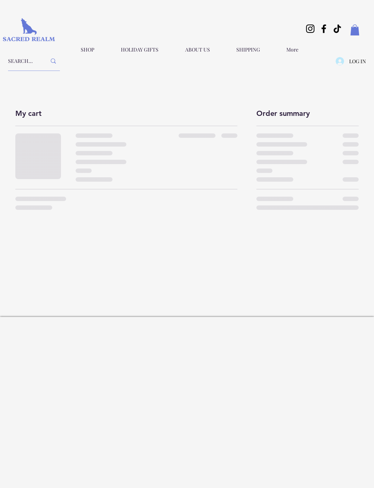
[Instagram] (310, 28)
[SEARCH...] (21, 61)
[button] (354, 29)
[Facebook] (323, 28)
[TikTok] (337, 28)
